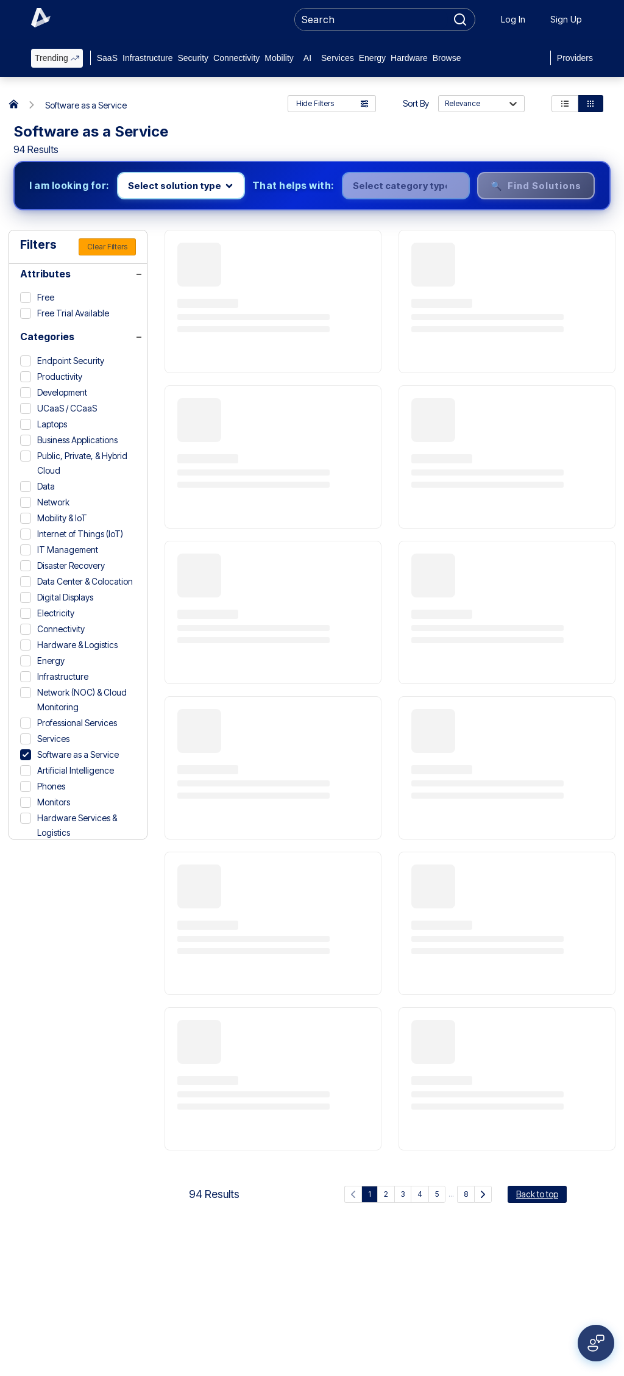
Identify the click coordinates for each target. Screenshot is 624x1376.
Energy (372, 58)
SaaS (107, 58)
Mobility (278, 58)
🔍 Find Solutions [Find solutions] (536, 185)
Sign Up (566, 19)
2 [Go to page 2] (386, 1194)
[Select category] (406, 185)
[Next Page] (483, 1194)
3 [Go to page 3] (403, 1194)
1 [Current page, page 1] (369, 1194)
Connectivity (236, 58)
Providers (575, 58)
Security (192, 58)
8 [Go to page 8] (466, 1194)
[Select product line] (181, 185)
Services (337, 58)
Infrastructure (147, 58)
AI (307, 58)
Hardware (409, 58)
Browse (447, 58)
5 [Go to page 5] (437, 1194)
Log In (513, 19)
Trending (57, 58)
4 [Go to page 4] (419, 1194)
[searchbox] (371, 19)
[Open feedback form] (596, 1343)
